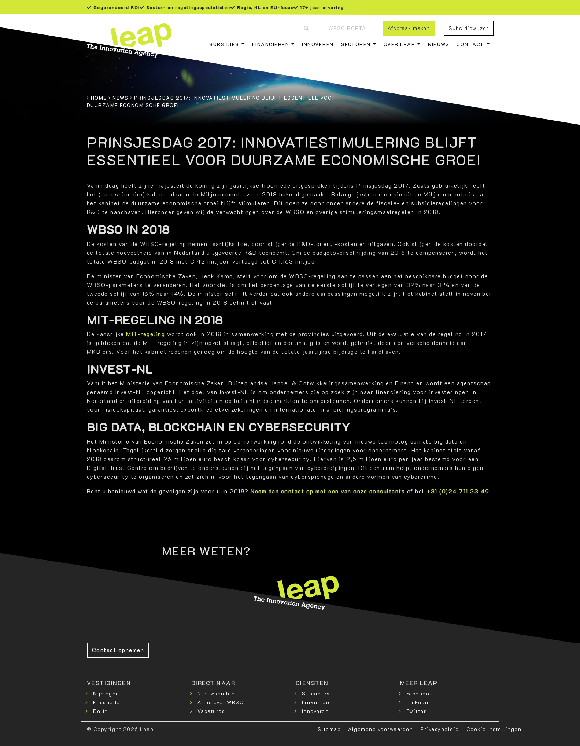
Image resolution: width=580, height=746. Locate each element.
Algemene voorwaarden (380, 729)
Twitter (416, 711)
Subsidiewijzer (468, 28)
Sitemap (329, 729)
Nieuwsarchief (217, 693)
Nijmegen (106, 693)
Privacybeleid (439, 729)
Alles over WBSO (220, 702)
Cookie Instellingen (494, 729)
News (120, 98)
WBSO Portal (348, 28)
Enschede (106, 702)
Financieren (270, 44)
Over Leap (399, 44)
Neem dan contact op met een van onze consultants (328, 491)
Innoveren (318, 44)
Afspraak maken (409, 28)
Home (99, 98)
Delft (100, 711)
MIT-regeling (145, 334)
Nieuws (438, 44)
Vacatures (211, 711)
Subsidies (224, 44)
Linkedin (418, 702)
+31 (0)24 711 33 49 (458, 491)
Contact (470, 44)
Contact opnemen (118, 650)
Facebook (419, 693)
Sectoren (356, 44)
